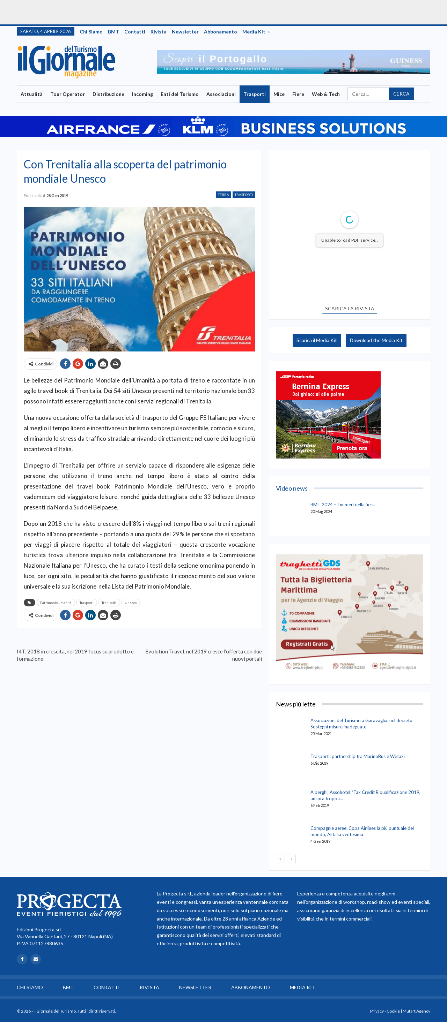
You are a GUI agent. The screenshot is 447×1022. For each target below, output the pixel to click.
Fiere (298, 94)
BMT (113, 32)
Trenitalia (109, 602)
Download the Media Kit (376, 340)
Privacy (377, 1011)
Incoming (142, 94)
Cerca (401, 94)
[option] (293, 62)
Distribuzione (108, 94)
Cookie (393, 1011)
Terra (223, 194)
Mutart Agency (416, 1011)
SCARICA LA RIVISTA (349, 308)
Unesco (131, 602)
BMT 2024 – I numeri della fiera (342, 504)
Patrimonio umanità (56, 602)
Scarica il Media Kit (316, 340)
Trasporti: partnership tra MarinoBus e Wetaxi (357, 756)
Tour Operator (67, 94)
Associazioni (221, 94)
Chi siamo (91, 32)
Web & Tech (326, 94)
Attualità (32, 94)
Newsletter (185, 32)
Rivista (159, 32)
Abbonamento (220, 32)
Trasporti (254, 94)
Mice (279, 94)
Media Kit (253, 32)
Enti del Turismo (180, 94)
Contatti (134, 32)
